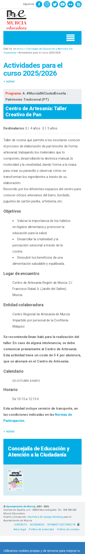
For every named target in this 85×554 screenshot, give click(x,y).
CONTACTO (20, 524)
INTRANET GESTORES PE (63, 524)
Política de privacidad (41, 529)
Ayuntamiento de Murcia (20, 506)
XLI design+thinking (51, 516)
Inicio (20, 48)
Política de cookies (68, 529)
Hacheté (32, 516)
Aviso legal (20, 529)
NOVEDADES (37, 524)
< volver (9, 81)
